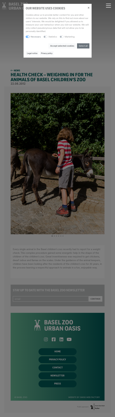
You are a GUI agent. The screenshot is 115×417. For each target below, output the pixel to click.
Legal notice (32, 53)
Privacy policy (46, 53)
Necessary (36, 36)
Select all (83, 46)
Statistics (52, 36)
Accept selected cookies (62, 46)
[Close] (88, 7)
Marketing (70, 36)
